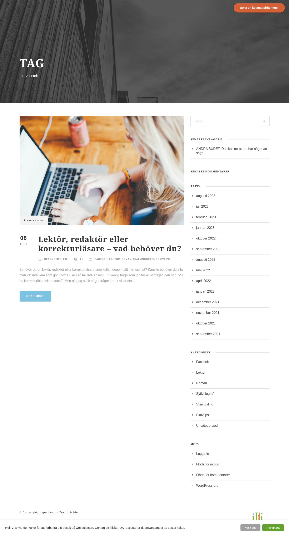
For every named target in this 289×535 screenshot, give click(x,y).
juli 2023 (202, 206)
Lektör (114, 259)
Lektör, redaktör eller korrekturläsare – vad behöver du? (109, 243)
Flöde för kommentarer (213, 475)
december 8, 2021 (56, 259)
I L (82, 259)
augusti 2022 (205, 259)
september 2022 (208, 249)
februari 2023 (206, 217)
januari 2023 (205, 227)
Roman (126, 259)
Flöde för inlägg (207, 464)
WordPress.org (207, 485)
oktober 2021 (206, 323)
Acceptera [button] (273, 527)
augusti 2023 (205, 196)
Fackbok (101, 259)
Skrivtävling (204, 404)
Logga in (202, 453)
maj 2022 (203, 270)
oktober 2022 (206, 238)
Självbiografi (143, 259)
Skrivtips (163, 259)
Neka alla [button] (250, 527)
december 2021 (207, 302)
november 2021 (207, 312)
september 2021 (208, 334)
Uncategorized (207, 425)
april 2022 (203, 281)
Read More (35, 296)
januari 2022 (205, 291)
